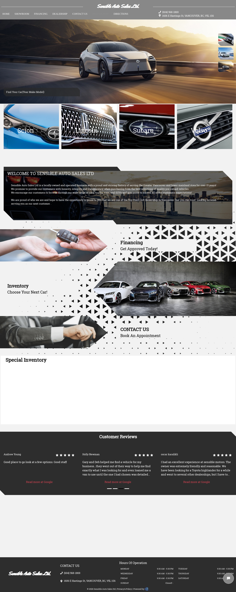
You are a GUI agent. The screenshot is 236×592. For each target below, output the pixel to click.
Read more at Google (39, 482)
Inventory (17, 286)
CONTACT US (134, 329)
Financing (131, 242)
